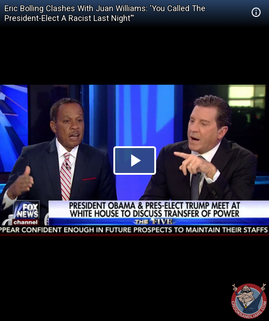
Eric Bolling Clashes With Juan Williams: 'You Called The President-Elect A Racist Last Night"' (104, 13)
